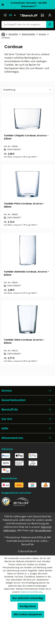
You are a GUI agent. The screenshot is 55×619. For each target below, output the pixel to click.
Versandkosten (43, 530)
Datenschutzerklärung (31, 591)
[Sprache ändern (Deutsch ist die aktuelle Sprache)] (14, 15)
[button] (27, 390)
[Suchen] (50, 24)
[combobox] (23, 24)
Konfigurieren (28, 606)
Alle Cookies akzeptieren (28, 614)
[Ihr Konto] (50, 15)
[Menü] (5, 15)
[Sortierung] (27, 89)
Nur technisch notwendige (27, 598)
